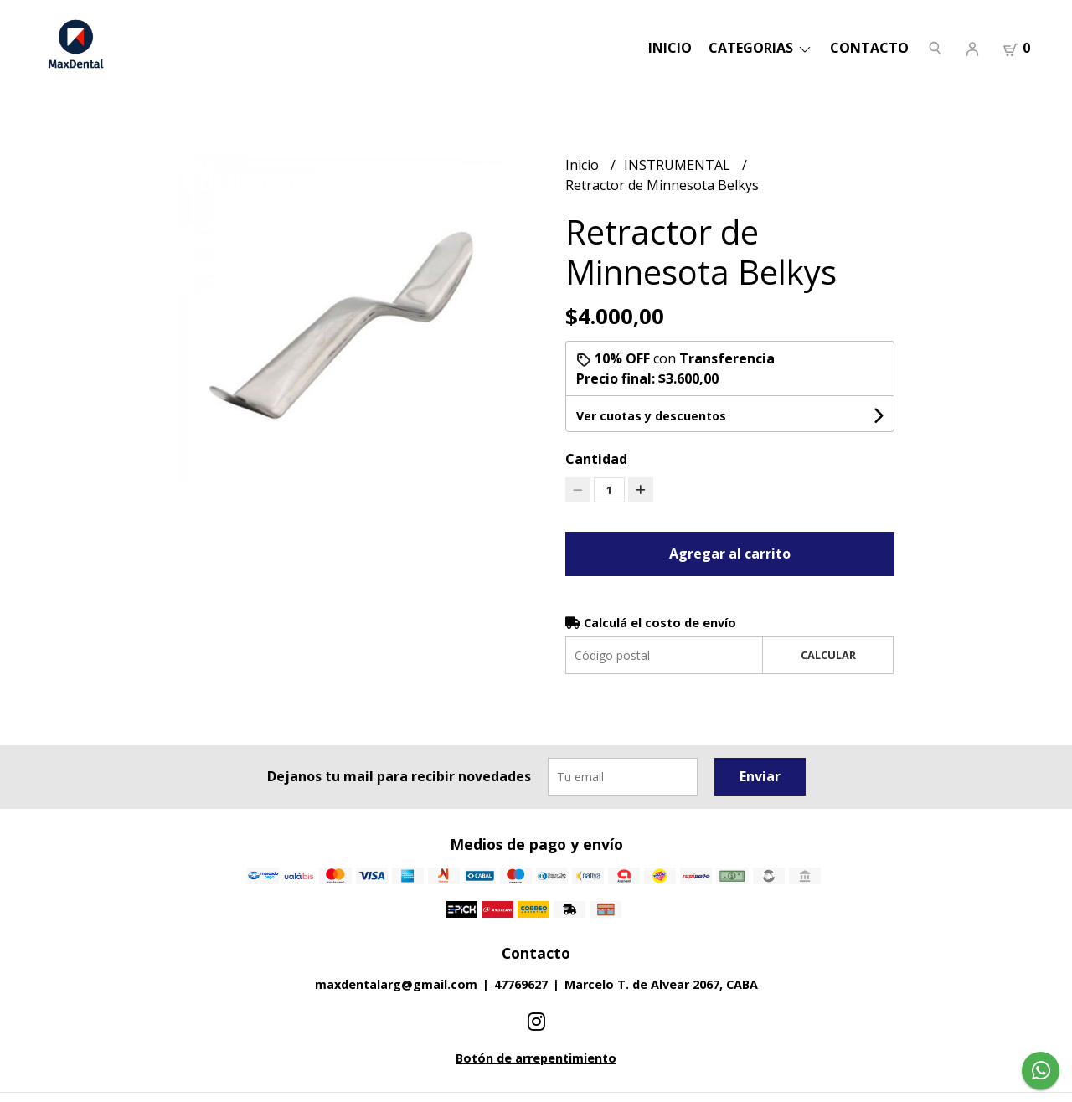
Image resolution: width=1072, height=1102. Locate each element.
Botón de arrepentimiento (536, 1058)
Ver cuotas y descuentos (651, 416)
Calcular (828, 654)
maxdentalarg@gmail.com (396, 984)
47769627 (521, 984)
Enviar (760, 776)
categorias (761, 48)
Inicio (670, 48)
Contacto (869, 48)
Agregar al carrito (730, 553)
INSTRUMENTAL (679, 165)
